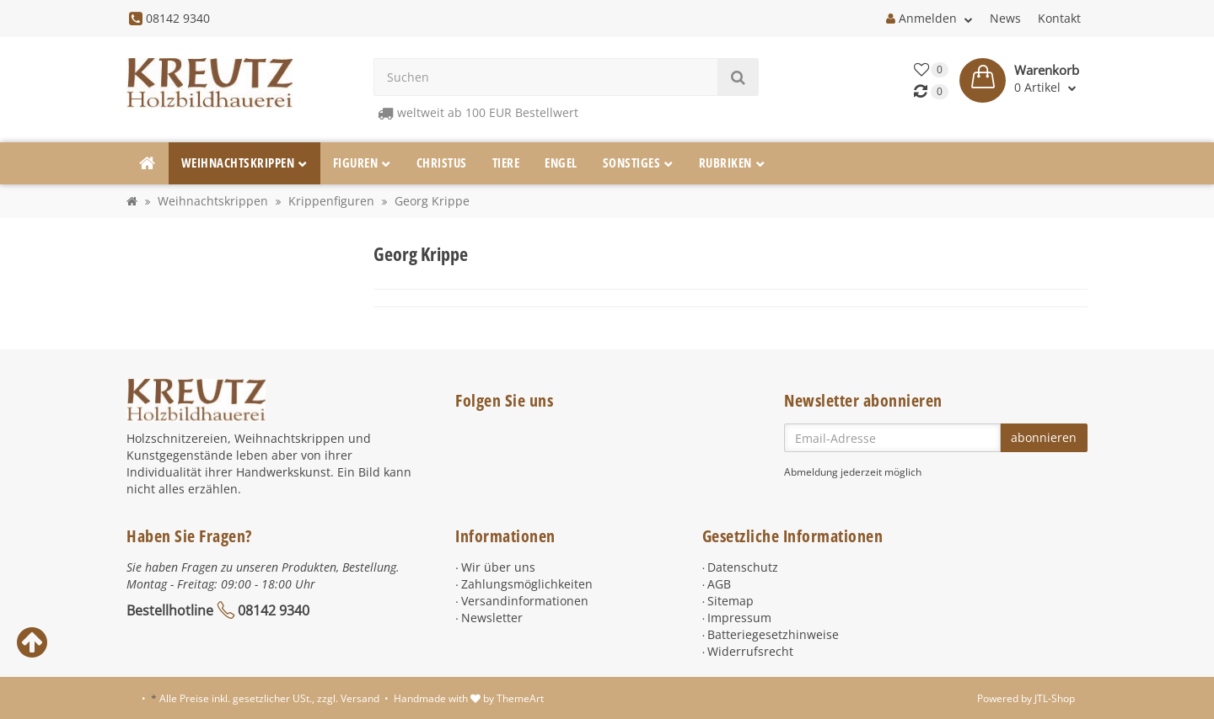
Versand (360, 698)
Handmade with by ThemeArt (469, 698)
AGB (719, 584)
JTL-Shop (1054, 698)
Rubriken (732, 163)
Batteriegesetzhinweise (773, 634)
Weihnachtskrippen (244, 163)
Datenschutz (742, 567)
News (1005, 18)
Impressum (739, 618)
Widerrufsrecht (750, 651)
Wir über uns (498, 567)
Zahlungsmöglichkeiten (527, 584)
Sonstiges (638, 163)
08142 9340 (273, 610)
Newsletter (492, 618)
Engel (561, 163)
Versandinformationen (524, 601)
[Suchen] (546, 77)
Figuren (362, 163)
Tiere (506, 163)
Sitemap (730, 601)
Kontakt (1059, 18)
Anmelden (929, 18)
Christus (441, 163)
